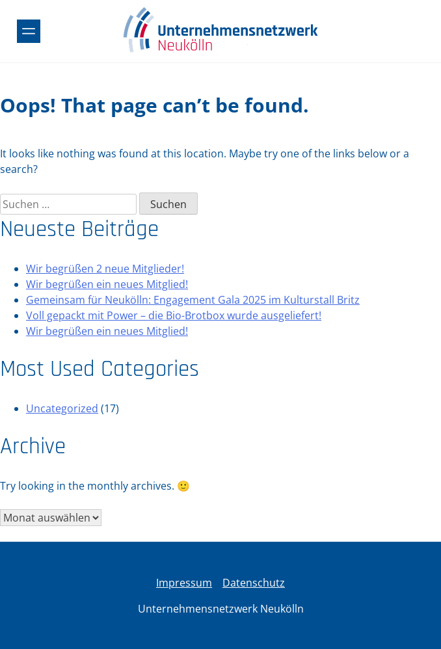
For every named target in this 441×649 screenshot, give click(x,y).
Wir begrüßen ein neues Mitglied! (107, 284)
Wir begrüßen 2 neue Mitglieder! (105, 268)
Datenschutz (253, 583)
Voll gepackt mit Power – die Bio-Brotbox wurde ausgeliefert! (173, 315)
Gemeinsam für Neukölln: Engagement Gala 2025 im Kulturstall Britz (193, 300)
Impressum (184, 583)
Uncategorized (62, 408)
